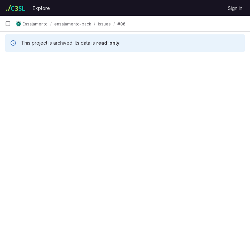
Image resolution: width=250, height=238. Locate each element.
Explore (41, 8)
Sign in (235, 8)
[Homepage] (15, 8)
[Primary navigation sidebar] (8, 24)
